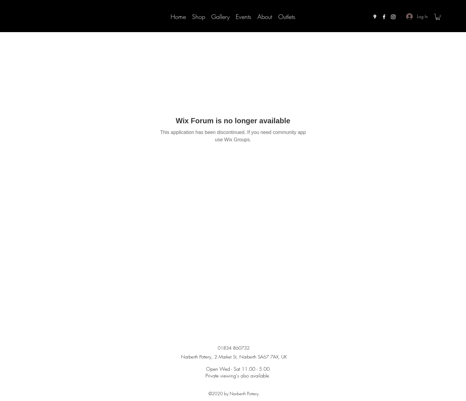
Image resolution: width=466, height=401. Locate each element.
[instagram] (393, 17)
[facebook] (384, 17)
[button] (438, 17)
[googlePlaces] (375, 17)
